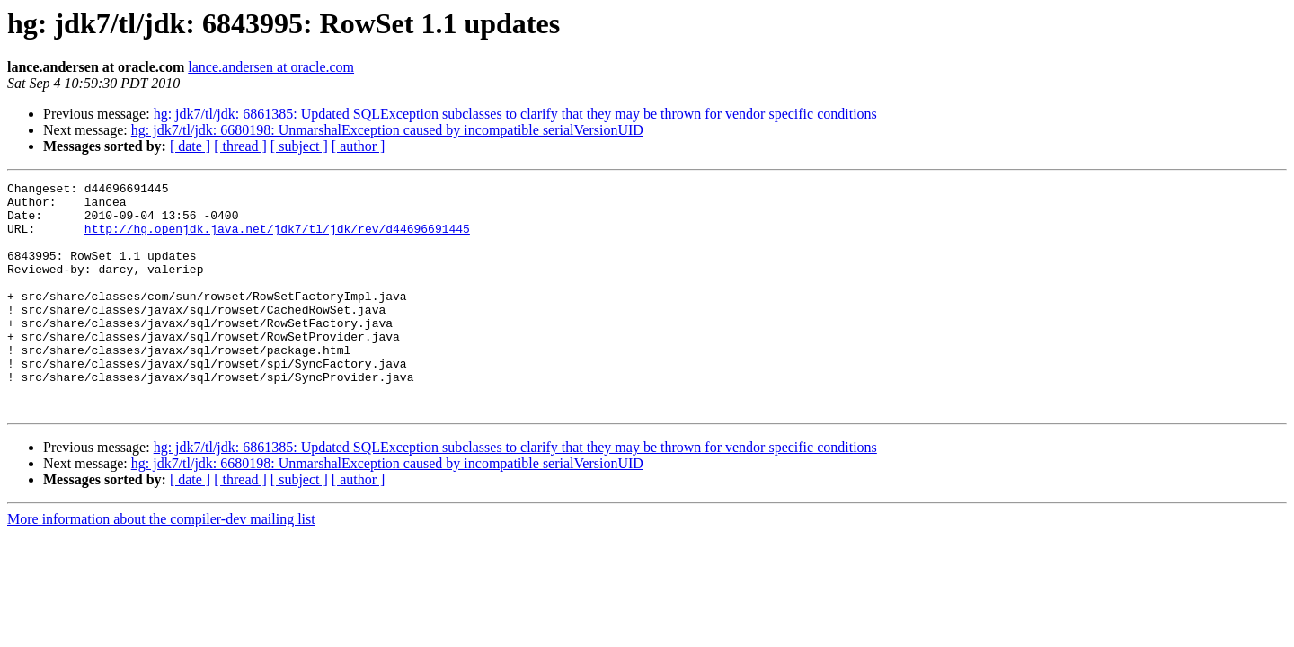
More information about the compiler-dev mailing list (161, 564)
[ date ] (190, 146)
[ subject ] (299, 146)
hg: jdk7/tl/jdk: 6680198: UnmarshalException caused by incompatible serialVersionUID (387, 129)
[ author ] (359, 146)
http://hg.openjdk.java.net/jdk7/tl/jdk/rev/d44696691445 (277, 239)
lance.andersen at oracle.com (271, 67)
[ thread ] (240, 146)
